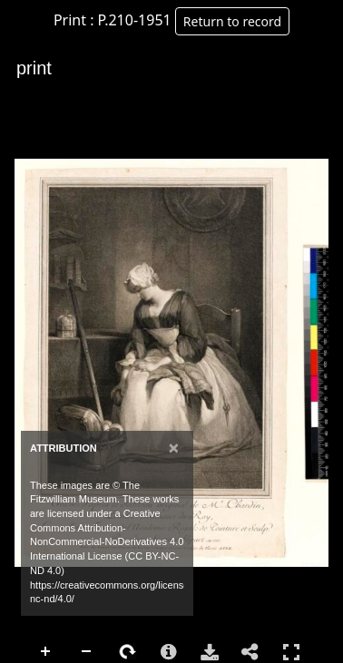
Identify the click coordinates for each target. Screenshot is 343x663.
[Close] (174, 447)
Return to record (232, 21)
